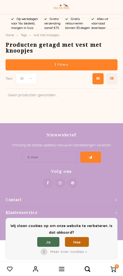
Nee (77, 242)
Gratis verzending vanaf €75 (52, 23)
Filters (61, 64)
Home (10, 35)
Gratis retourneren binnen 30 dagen (77, 23)
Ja (48, 242)
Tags (24, 35)
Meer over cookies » (68, 251)
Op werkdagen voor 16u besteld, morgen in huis (24, 23)
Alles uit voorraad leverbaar (99, 23)
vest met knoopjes (46, 35)
